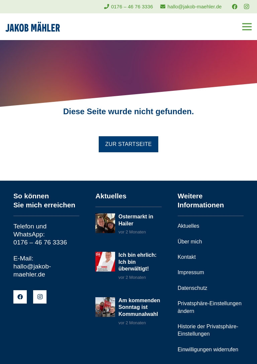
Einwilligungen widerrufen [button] (208, 349)
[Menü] (247, 26)
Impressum (191, 272)
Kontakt (187, 257)
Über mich (190, 241)
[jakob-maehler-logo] (32, 27)
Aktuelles (188, 226)
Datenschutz (192, 288)
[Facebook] (234, 6)
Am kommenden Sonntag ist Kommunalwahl (139, 307)
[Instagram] (246, 6)
